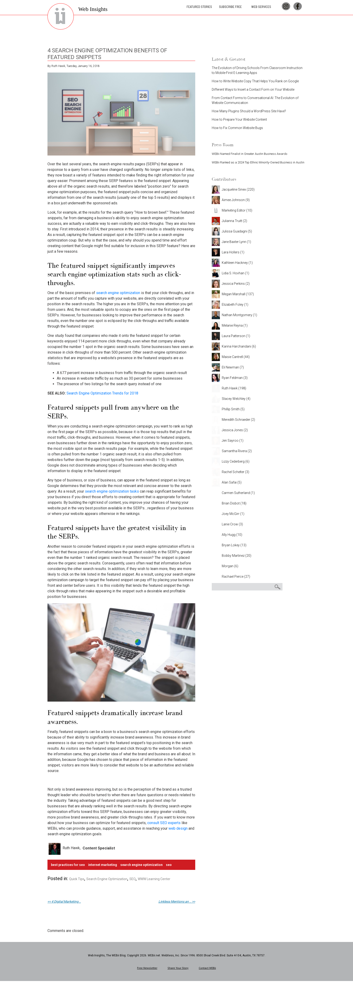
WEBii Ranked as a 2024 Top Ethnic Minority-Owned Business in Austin (258, 162)
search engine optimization (118, 293)
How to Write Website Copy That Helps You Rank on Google (255, 81)
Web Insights (93, 11)
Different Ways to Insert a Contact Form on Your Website (253, 89)
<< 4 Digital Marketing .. (64, 901)
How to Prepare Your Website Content (239, 119)
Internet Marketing (102, 865)
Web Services (261, 8)
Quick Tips (76, 879)
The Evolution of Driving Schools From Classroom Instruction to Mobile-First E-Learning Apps (257, 70)
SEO (169, 865)
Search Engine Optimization (106, 879)
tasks (134, 491)
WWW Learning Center (154, 879)
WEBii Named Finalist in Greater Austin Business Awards (249, 154)
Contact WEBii (207, 968)
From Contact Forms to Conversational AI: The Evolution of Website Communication (255, 100)
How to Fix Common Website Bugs (237, 128)
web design (178, 828)
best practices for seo (68, 865)
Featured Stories (199, 8)
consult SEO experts (164, 823)
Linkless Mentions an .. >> (176, 901)
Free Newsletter (147, 968)
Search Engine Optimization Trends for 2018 (102, 393)
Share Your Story (178, 968)
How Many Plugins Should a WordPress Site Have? (249, 111)
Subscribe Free (230, 8)
